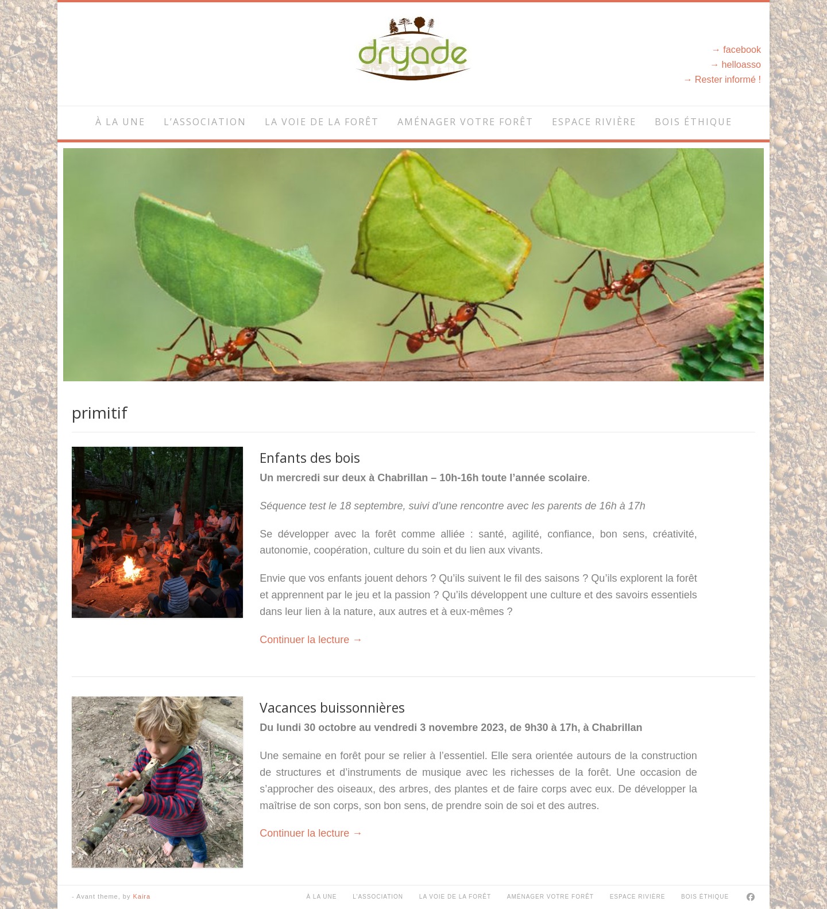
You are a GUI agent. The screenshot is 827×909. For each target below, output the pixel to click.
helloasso (741, 64)
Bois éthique (693, 121)
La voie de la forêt (322, 121)
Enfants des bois (310, 457)
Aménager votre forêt (465, 121)
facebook (742, 49)
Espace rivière (594, 121)
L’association (205, 121)
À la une (120, 121)
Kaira (141, 896)
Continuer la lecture (311, 639)
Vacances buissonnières (332, 707)
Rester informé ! (728, 79)
